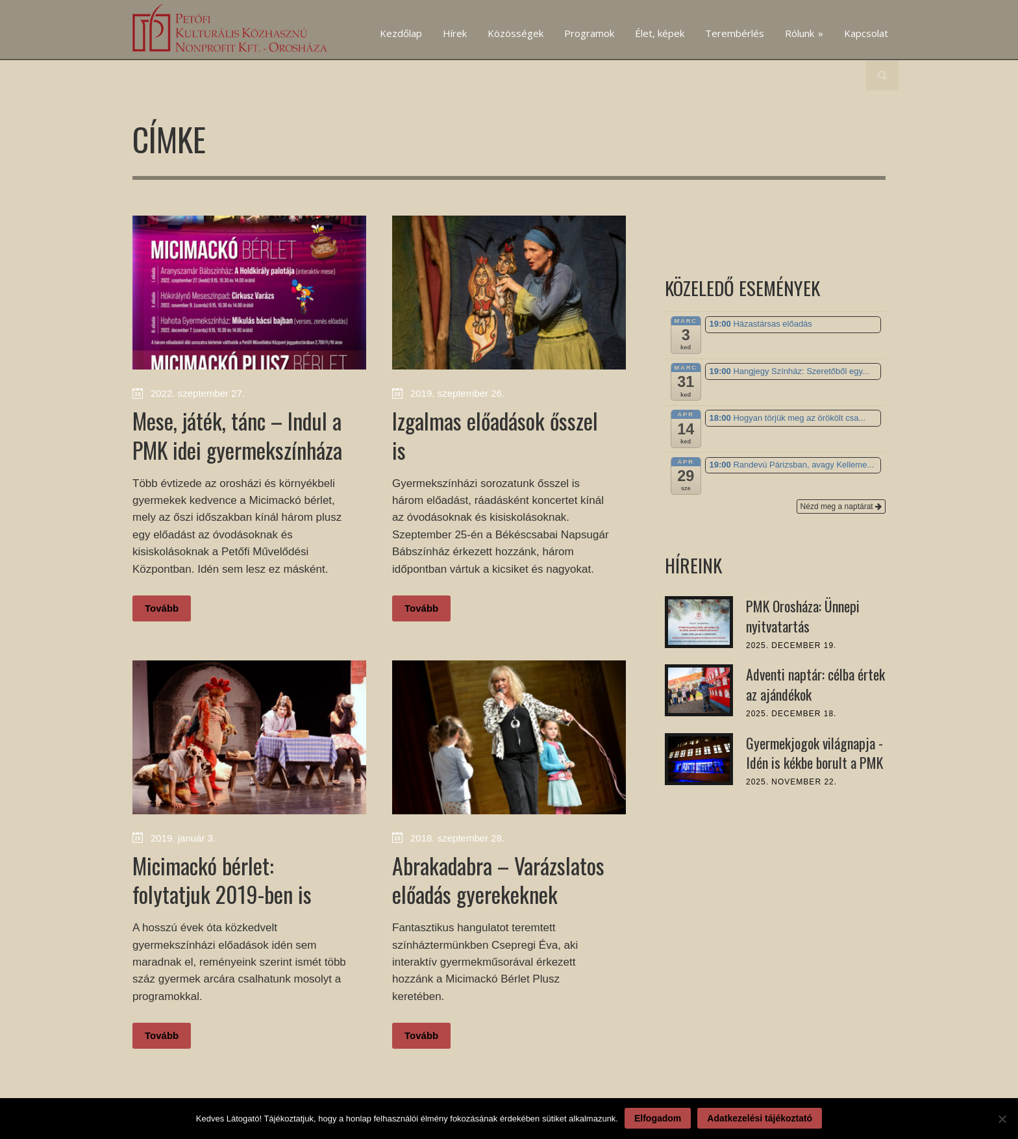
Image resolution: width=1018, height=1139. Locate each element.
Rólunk (804, 33)
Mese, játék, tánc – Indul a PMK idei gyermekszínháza (237, 435)
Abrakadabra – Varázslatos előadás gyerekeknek (498, 879)
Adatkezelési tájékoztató (759, 1118)
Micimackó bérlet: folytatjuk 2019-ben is (222, 879)
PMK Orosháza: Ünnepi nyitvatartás (803, 615)
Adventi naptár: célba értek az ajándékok (815, 684)
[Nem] (1001, 1118)
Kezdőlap (401, 33)
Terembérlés (734, 33)
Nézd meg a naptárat (841, 506)
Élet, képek (659, 33)
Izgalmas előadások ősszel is (495, 435)
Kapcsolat (866, 33)
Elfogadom (657, 1118)
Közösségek (515, 33)
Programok (589, 33)
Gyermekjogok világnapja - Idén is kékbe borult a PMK (814, 752)
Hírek (455, 33)
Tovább (162, 608)
